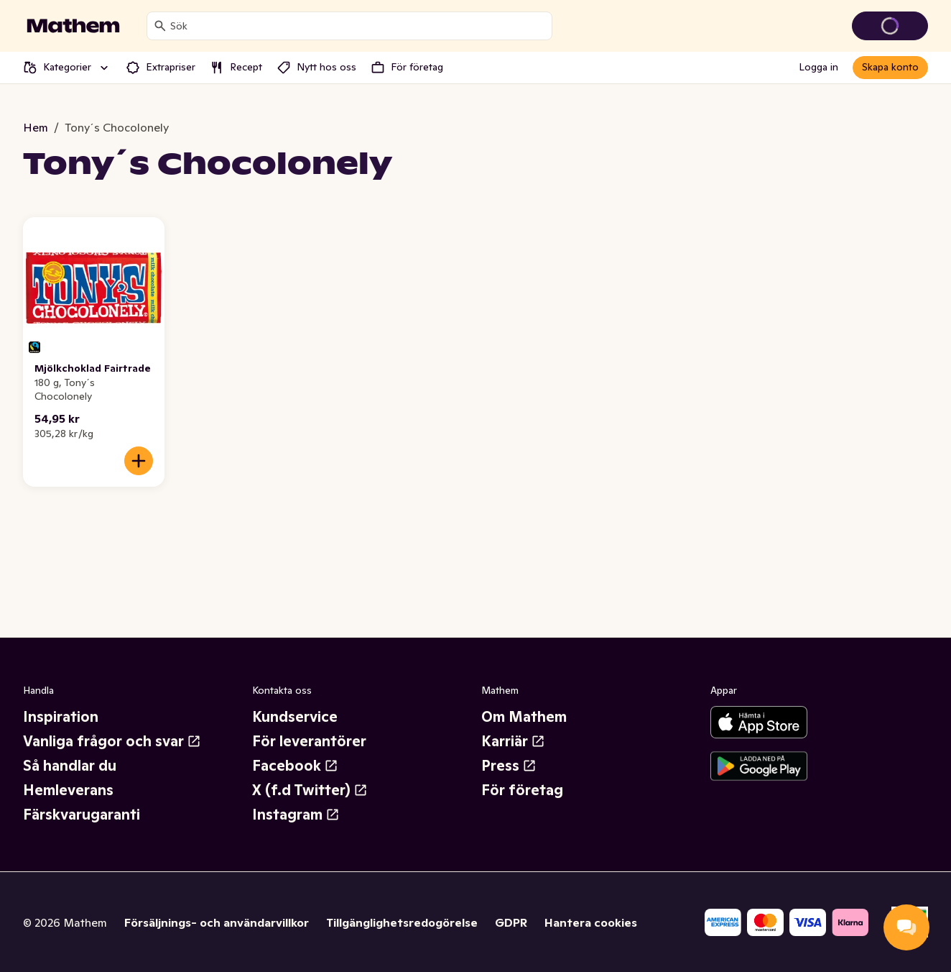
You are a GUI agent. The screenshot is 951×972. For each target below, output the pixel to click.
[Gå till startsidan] (73, 26)
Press (509, 765)
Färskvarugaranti (81, 814)
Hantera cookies (590, 922)
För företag (522, 790)
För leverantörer (309, 741)
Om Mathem (524, 716)
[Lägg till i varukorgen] (138, 460)
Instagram (296, 814)
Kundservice (295, 716)
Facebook (295, 765)
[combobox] (358, 26)
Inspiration (60, 716)
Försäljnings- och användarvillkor (216, 922)
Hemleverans (68, 790)
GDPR (511, 922)
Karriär (513, 741)
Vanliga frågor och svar (112, 741)
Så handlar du (69, 765)
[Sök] (160, 26)
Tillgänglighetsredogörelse (402, 922)
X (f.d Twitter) (310, 790)
